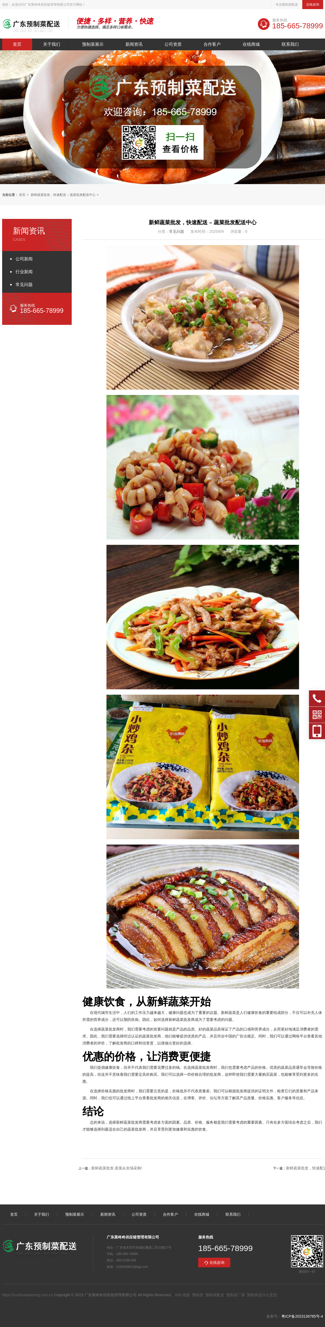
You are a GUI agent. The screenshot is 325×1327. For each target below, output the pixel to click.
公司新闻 (24, 259)
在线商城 (251, 44)
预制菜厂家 (235, 1295)
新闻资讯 (134, 44)
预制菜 (197, 1295)
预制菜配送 (214, 1295)
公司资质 (173, 44)
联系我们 (290, 44)
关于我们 (51, 44)
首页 (17, 44)
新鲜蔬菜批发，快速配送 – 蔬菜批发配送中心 (63, 195)
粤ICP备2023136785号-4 (302, 1316)
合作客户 (212, 44)
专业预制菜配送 (287, 4)
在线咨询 (312, 4)
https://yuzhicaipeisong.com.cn (27, 1295)
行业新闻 (24, 271)
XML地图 (182, 1295)
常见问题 (24, 284)
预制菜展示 (93, 44)
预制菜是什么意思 (262, 1295)
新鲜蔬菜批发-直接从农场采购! (116, 1168)
